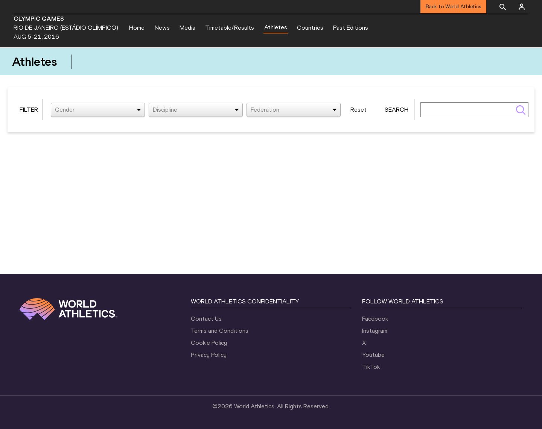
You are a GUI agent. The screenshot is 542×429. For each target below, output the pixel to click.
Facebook (375, 318)
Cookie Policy (209, 342)
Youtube (373, 354)
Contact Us (206, 318)
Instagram (374, 330)
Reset (358, 109)
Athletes (275, 27)
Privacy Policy (209, 354)
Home (137, 27)
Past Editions (350, 27)
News (162, 27)
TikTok (371, 366)
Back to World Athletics (453, 6)
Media (187, 27)
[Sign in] (521, 7)
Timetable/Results (229, 27)
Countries (310, 27)
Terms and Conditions (219, 330)
